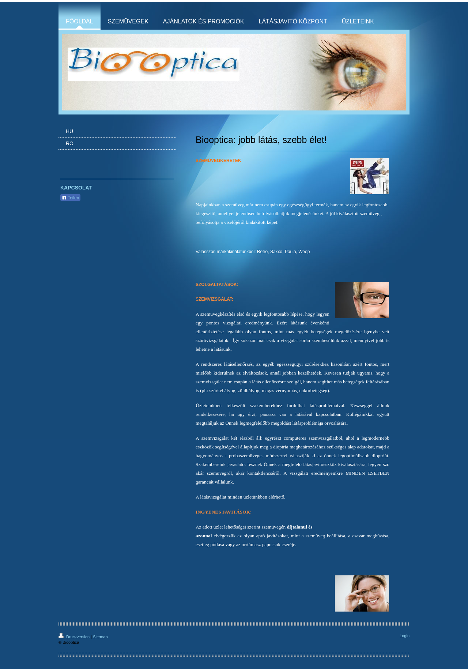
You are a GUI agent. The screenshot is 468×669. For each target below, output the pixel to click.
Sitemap (100, 637)
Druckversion (74, 637)
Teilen (70, 197)
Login (405, 636)
